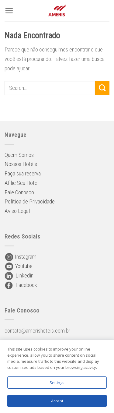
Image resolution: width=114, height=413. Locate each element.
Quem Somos (19, 154)
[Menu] (9, 10)
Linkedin (19, 275)
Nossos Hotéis (21, 164)
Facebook (21, 284)
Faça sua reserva (23, 173)
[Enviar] (102, 88)
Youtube (19, 266)
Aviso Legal (17, 210)
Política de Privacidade (30, 201)
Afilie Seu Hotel (22, 182)
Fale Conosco (19, 192)
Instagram (20, 256)
